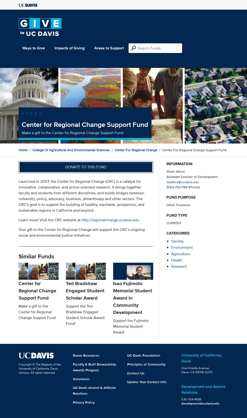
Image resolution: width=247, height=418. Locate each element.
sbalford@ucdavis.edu (182, 181)
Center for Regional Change (136, 150)
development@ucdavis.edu (200, 403)
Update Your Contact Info (146, 381)
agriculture (180, 254)
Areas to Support (109, 48)
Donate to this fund (85, 167)
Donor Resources (86, 355)
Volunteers (81, 379)
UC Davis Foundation (143, 355)
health (176, 260)
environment (182, 247)
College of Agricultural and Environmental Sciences (71, 150)
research (179, 266)
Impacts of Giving (70, 48)
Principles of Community (146, 364)
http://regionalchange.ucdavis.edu (110, 220)
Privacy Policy (84, 402)
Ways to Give (33, 48)
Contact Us (135, 373)
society (177, 241)
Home (23, 150)
